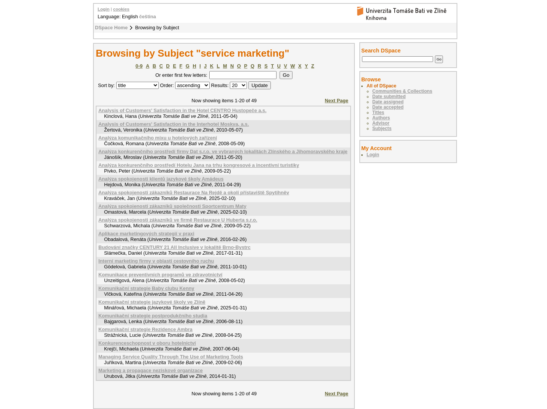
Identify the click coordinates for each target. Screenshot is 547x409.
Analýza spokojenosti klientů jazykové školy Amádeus (161, 179)
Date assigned (387, 102)
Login (103, 9)
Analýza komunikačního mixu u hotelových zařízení (157, 138)
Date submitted (389, 96)
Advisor (380, 123)
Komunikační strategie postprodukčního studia (152, 316)
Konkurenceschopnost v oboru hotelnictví (147, 343)
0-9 (139, 66)
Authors (381, 117)
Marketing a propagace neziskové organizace (150, 370)
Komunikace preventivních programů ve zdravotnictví (160, 274)
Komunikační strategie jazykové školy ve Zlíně (152, 302)
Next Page (336, 100)
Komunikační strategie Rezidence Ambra (145, 329)
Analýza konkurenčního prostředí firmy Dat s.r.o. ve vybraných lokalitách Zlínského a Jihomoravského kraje (223, 151)
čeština (147, 16)
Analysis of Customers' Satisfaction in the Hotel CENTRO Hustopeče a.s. (182, 110)
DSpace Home (111, 27)
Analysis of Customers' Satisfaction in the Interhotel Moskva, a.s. (173, 124)
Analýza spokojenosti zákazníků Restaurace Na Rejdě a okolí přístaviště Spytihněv (193, 192)
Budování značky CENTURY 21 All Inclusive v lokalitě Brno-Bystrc (174, 247)
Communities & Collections (402, 91)
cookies (121, 9)
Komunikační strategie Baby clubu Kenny (146, 288)
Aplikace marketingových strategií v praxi (146, 233)
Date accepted (387, 107)
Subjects (382, 128)
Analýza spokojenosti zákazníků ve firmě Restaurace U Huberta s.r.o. (177, 220)
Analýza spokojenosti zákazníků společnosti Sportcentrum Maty (172, 206)
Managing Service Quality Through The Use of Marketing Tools (170, 357)
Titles (378, 112)
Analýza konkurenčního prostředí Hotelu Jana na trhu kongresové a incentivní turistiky (198, 165)
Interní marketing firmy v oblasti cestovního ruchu (156, 261)
